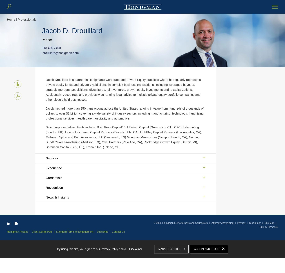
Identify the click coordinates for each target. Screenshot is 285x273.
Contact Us (118, 231)
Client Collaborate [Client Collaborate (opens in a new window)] (42, 231)
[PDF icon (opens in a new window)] (17, 96)
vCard (16, 83)
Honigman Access (17, 231)
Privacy (241, 223)
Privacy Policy (109, 249)
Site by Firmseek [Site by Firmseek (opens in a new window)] (269, 227)
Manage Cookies (169, 249)
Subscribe (102, 231)
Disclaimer (255, 223)
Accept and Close (206, 249)
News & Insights (57, 197)
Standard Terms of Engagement (74, 231)
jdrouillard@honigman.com (58, 53)
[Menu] (275, 7)
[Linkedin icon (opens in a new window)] (8, 224)
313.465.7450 (49, 48)
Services (52, 158)
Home (11, 19)
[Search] (9, 6)
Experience (54, 168)
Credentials (54, 178)
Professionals (27, 19)
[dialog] (142, 249)
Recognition (54, 187)
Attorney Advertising (223, 223)
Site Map (269, 223)
